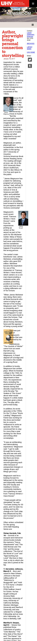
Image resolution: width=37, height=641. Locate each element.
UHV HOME (31, 52)
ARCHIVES (30, 44)
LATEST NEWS (29, 48)
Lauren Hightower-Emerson (31, 34)
